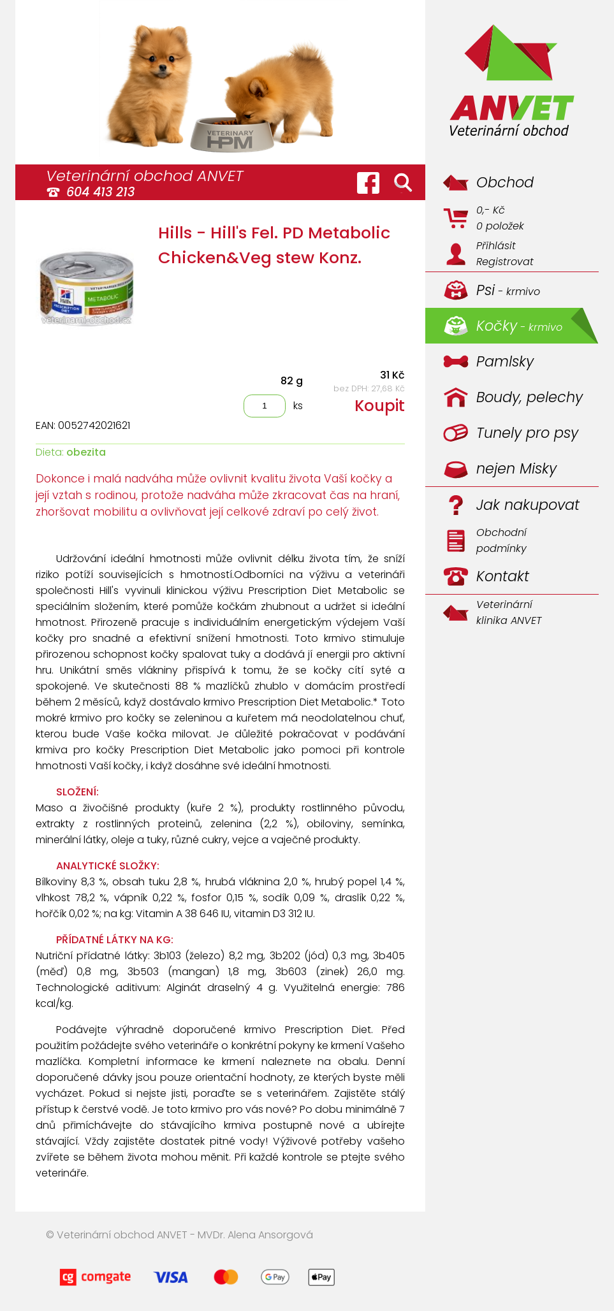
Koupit (380, 405)
